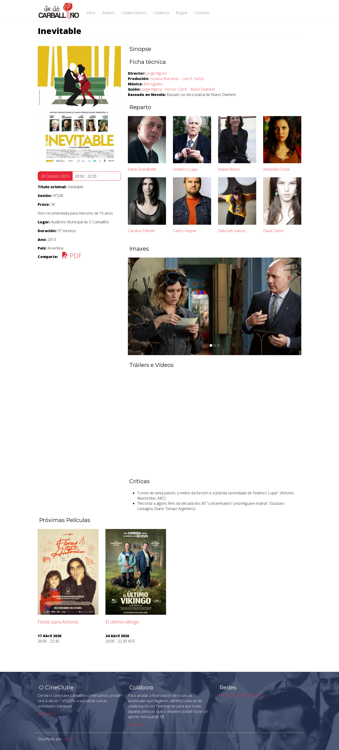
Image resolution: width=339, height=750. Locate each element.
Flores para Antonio (58, 622)
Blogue (181, 12)
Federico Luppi (185, 169)
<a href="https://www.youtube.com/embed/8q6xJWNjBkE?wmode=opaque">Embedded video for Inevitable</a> (214, 422)
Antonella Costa (276, 169)
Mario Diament (202, 89)
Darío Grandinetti (142, 169)
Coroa (68, 738)
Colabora (161, 12)
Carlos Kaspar (184, 230)
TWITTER (247, 695)
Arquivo (108, 12)
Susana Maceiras (164, 78)
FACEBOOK (228, 695)
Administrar (47, 713)
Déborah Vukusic (232, 230)
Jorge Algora (156, 73)
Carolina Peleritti (141, 230)
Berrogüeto (153, 83)
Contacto (202, 12)
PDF (72, 255)
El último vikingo (122, 622)
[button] (141, 306)
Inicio (90, 12)
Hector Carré (176, 89)
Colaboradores (134, 12)
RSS (259, 695)
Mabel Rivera (229, 169)
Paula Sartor (273, 230)
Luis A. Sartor (193, 78)
